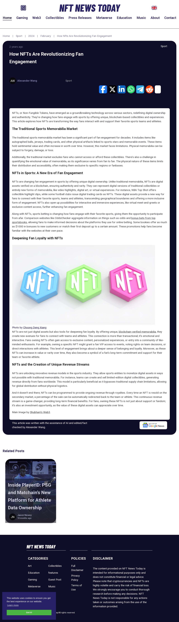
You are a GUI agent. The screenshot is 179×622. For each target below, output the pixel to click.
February (45, 36)
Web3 (36, 18)
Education (124, 18)
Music (141, 18)
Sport (19, 36)
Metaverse (104, 18)
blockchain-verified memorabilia (137, 331)
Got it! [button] (29, 612)
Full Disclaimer (77, 568)
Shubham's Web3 (40, 412)
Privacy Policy (75, 577)
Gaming (22, 18)
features (53, 572)
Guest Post (54, 579)
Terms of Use (76, 587)
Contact (170, 18)
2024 (31, 36)
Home (7, 18)
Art (29, 565)
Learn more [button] (13, 605)
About (155, 18)
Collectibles (55, 18)
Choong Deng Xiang (34, 327)
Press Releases (80, 18)
